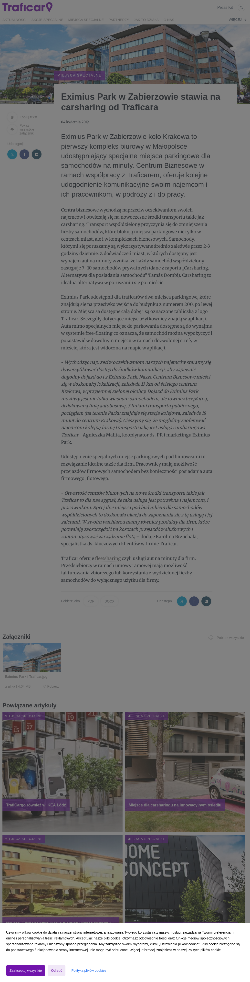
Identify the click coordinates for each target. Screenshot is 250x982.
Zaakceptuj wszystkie (26, 970)
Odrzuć (56, 970)
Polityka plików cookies (88, 970)
